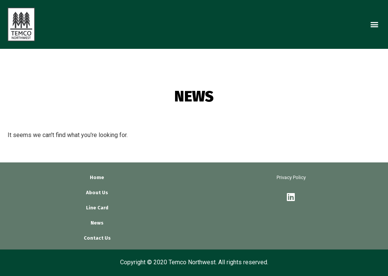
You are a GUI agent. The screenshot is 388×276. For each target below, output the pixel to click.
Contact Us (97, 238)
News (97, 223)
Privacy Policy (291, 177)
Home (97, 177)
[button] (374, 24)
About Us (97, 192)
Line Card (97, 208)
